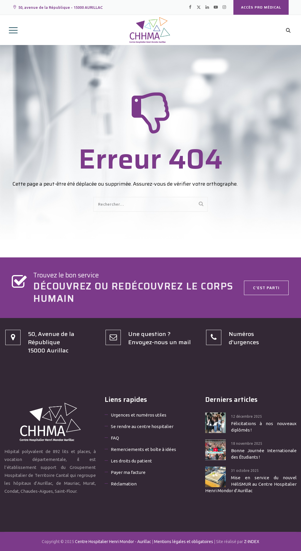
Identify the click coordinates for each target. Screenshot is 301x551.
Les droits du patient (131, 460)
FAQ (115, 437)
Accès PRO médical (261, 7)
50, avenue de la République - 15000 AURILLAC (57, 7)
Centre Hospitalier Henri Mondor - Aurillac (113, 541)
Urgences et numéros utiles (138, 414)
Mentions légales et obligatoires (183, 541)
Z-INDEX (251, 541)
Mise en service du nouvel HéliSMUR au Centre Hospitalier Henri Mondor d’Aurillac (251, 484)
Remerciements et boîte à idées (143, 449)
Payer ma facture (128, 472)
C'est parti (266, 288)
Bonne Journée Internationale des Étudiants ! (264, 454)
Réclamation (124, 483)
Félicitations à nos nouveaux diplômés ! (264, 426)
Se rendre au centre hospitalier (142, 426)
